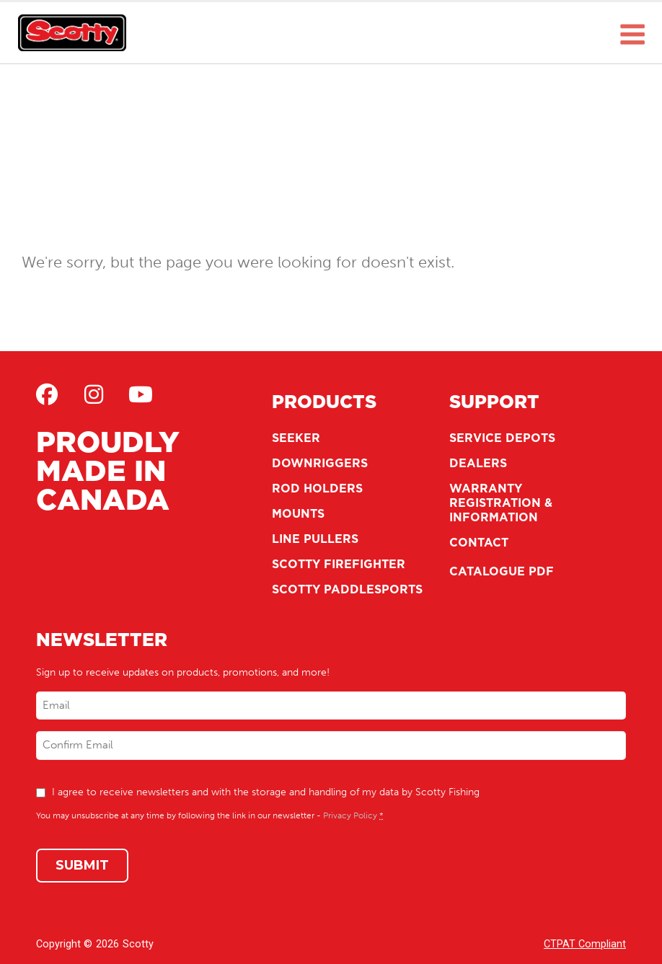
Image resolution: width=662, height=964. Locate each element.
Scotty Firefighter (338, 564)
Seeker (296, 437)
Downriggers (320, 463)
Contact (478, 542)
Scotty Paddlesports (347, 589)
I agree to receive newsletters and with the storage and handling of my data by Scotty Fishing (266, 792)
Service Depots (502, 437)
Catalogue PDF (501, 571)
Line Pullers (315, 538)
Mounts (298, 513)
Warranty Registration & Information (500, 502)
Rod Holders (317, 488)
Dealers (478, 463)
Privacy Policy (350, 815)
